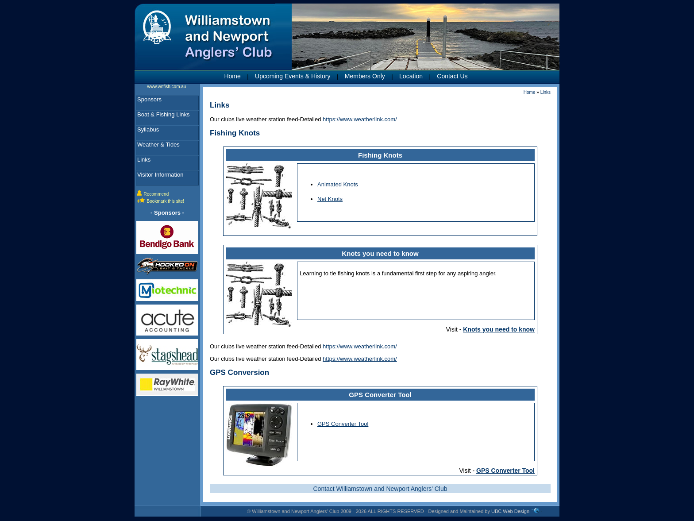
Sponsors (149, 99)
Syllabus (148, 129)
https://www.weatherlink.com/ (360, 119)
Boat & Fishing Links (163, 114)
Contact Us (452, 76)
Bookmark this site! (165, 201)
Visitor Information (160, 174)
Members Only (365, 76)
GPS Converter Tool (380, 394)
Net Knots (330, 199)
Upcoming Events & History (292, 76)
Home (232, 76)
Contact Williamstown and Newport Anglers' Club (380, 488)
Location (411, 76)
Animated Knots (337, 184)
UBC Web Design (510, 511)
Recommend (156, 194)
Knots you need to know (380, 253)
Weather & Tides (158, 144)
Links (143, 159)
